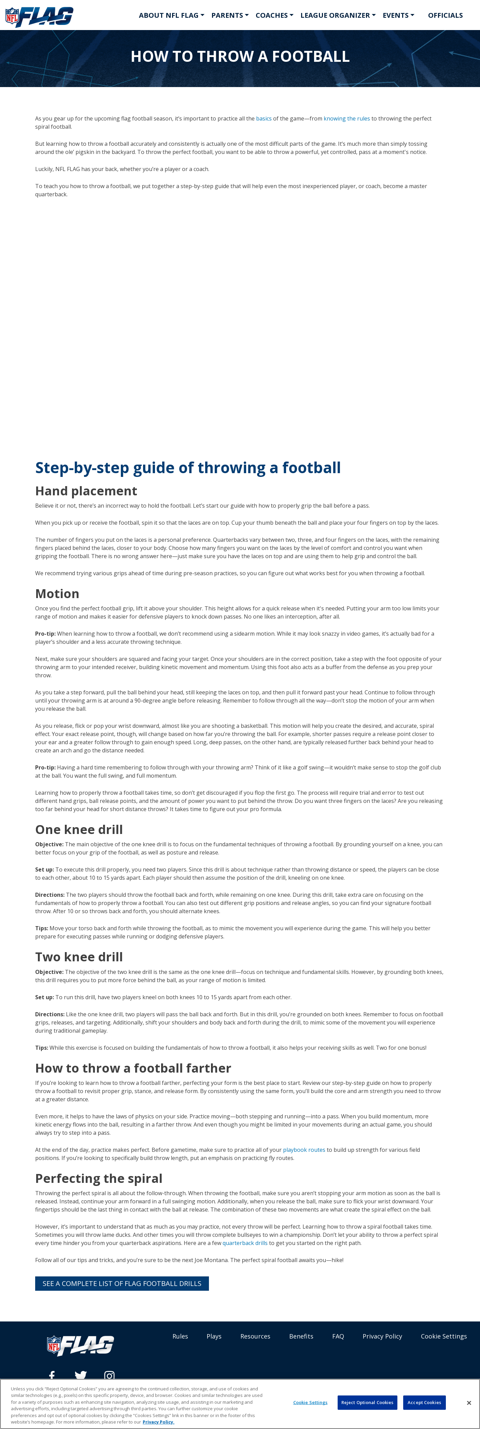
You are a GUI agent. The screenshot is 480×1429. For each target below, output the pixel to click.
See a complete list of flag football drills (122, 1283)
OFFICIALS (445, 15)
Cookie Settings (444, 1336)
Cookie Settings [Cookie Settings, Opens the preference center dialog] (310, 1402)
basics (263, 118)
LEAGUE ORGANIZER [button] (335, 15)
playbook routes (303, 1150)
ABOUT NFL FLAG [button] (169, 15)
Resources (255, 1336)
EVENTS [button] (396, 15)
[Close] (469, 1403)
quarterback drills (245, 1243)
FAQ (338, 1336)
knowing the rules (346, 118)
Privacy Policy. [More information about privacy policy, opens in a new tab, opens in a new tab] (158, 1422)
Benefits (301, 1336)
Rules (180, 1336)
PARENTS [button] (227, 15)
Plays (214, 1336)
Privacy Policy (382, 1336)
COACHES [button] (272, 15)
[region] (240, 1404)
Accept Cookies (424, 1402)
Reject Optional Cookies (367, 1402)
